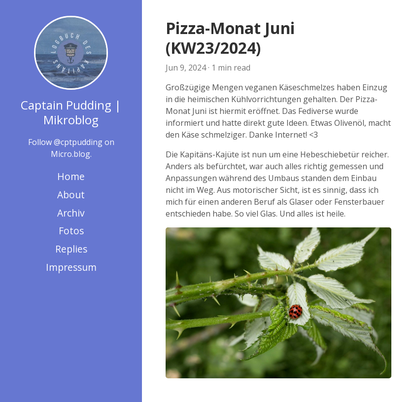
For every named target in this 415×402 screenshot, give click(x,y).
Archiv (71, 212)
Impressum (71, 267)
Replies (71, 249)
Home (71, 176)
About (71, 194)
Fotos (71, 230)
